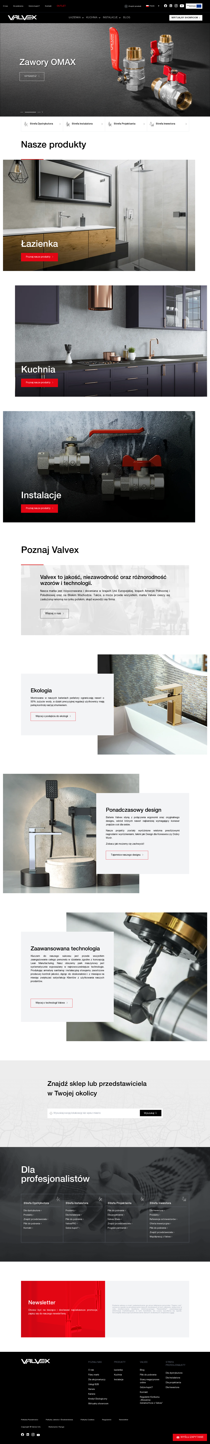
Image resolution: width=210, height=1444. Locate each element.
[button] (152, 6)
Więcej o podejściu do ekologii (53, 716)
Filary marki (93, 1375)
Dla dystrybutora (33, 1211)
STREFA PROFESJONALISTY (175, 1363)
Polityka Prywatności (29, 1420)
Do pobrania (18, 6)
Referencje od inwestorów (163, 1219)
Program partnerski (118, 1228)
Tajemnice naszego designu (127, 855)
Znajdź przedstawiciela (36, 1219)
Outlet (61, 6)
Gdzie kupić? (34, 6)
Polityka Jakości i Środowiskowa (59, 1420)
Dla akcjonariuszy (96, 1380)
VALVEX (144, 1362)
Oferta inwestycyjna (160, 1224)
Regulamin (106, 1420)
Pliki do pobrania (33, 1224)
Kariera (91, 1394)
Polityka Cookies (87, 1420)
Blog (126, 18)
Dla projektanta (116, 1215)
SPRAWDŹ (31, 76)
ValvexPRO (72, 1224)
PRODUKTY (119, 1362)
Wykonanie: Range (56, 1427)
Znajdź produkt (132, 6)
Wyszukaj (150, 1113)
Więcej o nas (54, 613)
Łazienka (76, 18)
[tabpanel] (105, 70)
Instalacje (112, 18)
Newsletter (123, 1420)
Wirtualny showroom (185, 18)
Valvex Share (115, 1219)
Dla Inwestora (157, 1211)
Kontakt (48, 6)
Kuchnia (93, 18)
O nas (5, 6)
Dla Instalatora (74, 1215)
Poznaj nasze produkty (39, 257)
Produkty (29, 1215)
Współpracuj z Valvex (161, 1237)
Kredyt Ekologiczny (97, 1399)
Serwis (91, 1389)
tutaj (172, 1313)
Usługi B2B (93, 1385)
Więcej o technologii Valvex (52, 1003)
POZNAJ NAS (95, 1362)
